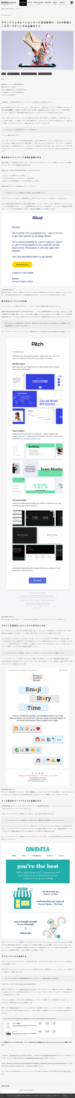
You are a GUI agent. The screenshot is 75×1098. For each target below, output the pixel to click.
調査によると (5, 170)
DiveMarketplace (49, 1055)
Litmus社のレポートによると (28, 989)
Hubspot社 (65, 206)
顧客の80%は (62, 828)
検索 (71, 4)
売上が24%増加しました (38, 192)
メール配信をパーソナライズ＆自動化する (12, 92)
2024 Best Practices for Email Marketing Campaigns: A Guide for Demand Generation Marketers (37, 1063)
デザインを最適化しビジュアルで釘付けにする (13, 89)
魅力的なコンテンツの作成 (8, 87)
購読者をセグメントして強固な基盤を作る (12, 84)
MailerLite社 (14, 1007)
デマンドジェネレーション (29, 74)
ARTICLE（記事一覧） (10, 8)
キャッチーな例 (31, 619)
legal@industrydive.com (34, 1058)
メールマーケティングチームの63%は (14, 653)
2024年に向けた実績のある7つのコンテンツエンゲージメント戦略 (48, 1042)
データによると (8, 129)
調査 (32, 792)
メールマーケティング (45, 74)
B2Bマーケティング (13, 74)
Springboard (13, 1055)
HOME (2, 8)
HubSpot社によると (44, 110)
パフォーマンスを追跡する (8, 95)
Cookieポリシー (49, 1095)
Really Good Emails (7, 311)
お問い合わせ (67, 1071)
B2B (4, 74)
